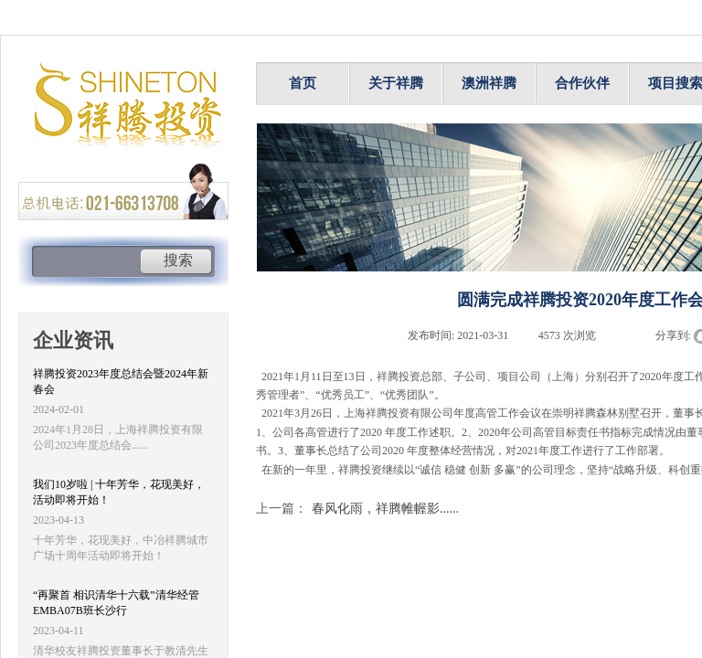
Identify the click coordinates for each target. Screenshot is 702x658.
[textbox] (86, 262)
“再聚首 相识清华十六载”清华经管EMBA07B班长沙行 (116, 603)
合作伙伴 (582, 83)
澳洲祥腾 (489, 83)
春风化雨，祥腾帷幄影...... (357, 508)
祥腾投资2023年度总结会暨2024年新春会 (120, 381)
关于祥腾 (395, 83)
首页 (302, 83)
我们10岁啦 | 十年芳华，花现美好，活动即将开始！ (119, 492)
